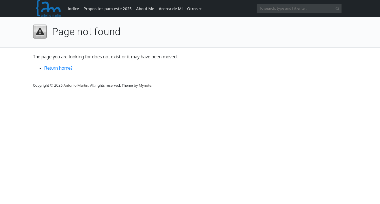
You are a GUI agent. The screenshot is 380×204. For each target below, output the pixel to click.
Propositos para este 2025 (107, 8)
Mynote (145, 85)
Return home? (58, 68)
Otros (192, 8)
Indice (73, 8)
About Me (145, 8)
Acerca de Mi (171, 8)
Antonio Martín (75, 85)
